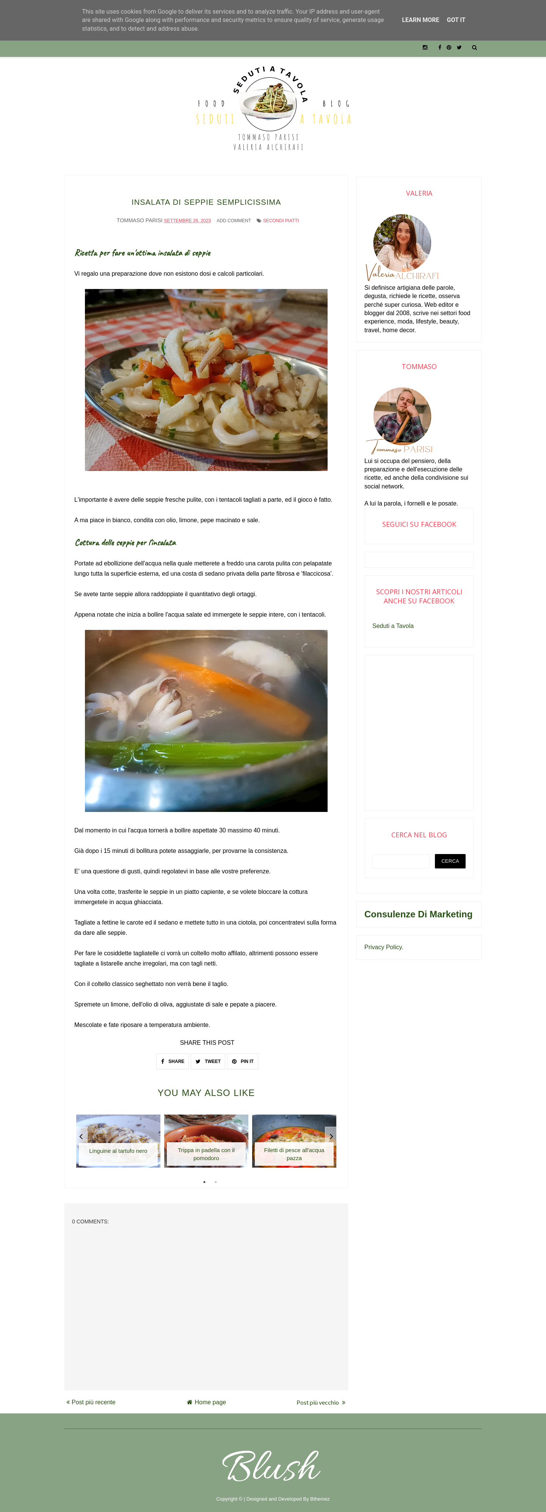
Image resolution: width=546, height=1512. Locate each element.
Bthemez (319, 1494)
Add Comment (234, 215)
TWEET (208, 1056)
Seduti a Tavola (393, 626)
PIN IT (243, 1056)
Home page (206, 1397)
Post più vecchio (321, 1397)
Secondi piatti (281, 215)
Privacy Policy (383, 947)
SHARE (172, 1056)
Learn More (420, 20)
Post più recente (91, 1397)
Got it (456, 20)
